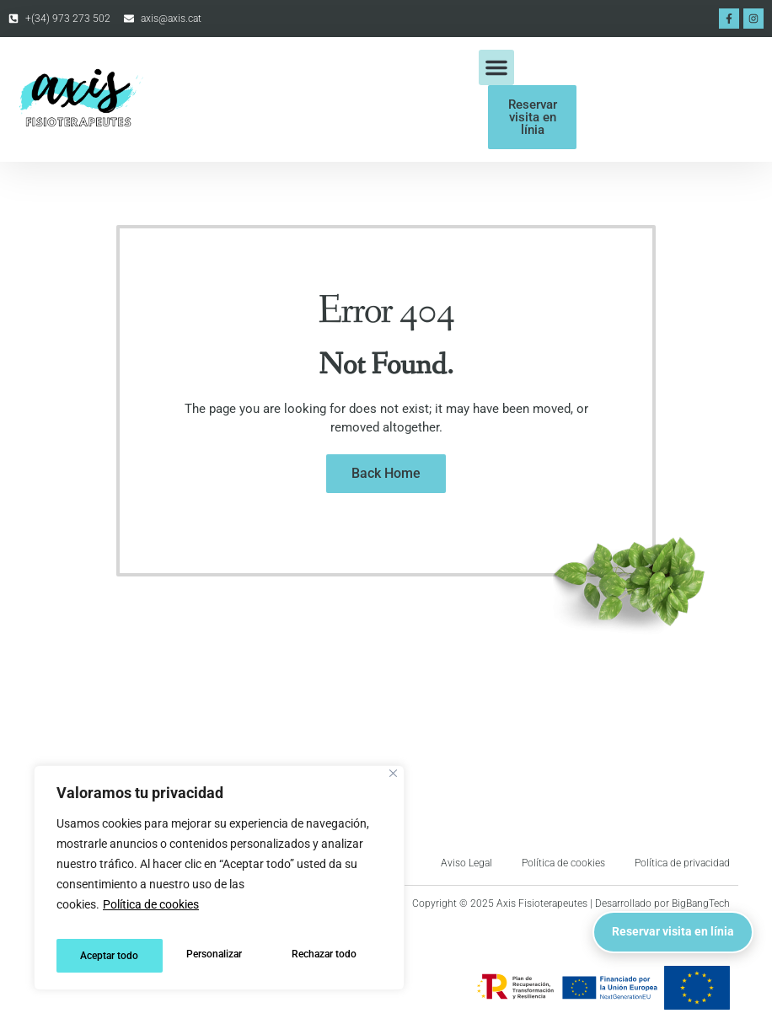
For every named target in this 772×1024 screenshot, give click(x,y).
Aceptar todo (331, 955)
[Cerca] (393, 784)
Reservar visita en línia (655, 916)
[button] (496, 67)
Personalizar (106, 955)
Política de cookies (151, 915)
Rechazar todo (218, 955)
